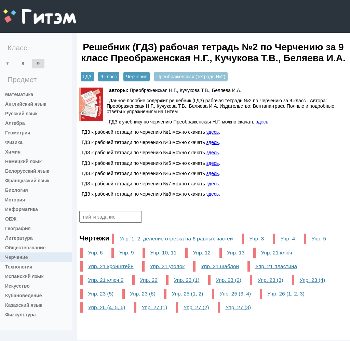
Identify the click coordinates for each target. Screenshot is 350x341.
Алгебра (15, 123)
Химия (13, 152)
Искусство (17, 286)
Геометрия (17, 132)
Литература (19, 238)
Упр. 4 (287, 238)
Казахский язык (23, 305)
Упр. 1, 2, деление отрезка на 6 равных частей (176, 238)
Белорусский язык (27, 171)
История (15, 199)
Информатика (21, 209)
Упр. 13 (236, 252)
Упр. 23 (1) (187, 280)
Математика (19, 94)
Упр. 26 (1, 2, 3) (286, 294)
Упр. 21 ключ (276, 252)
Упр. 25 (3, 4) (235, 294)
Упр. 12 (202, 252)
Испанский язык (24, 276)
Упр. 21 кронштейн (110, 266)
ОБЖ (10, 219)
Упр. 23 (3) (270, 280)
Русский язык (21, 113)
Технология (18, 267)
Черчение (16, 257)
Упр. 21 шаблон (220, 266)
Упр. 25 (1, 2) (187, 294)
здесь (262, 121)
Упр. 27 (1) (154, 307)
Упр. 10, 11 (163, 252)
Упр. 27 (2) (196, 307)
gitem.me (21, 12)
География (18, 228)
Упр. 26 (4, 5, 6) (106, 307)
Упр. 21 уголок (167, 266)
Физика (14, 142)
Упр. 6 (95, 252)
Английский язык (25, 104)
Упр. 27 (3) (238, 307)
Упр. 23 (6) (143, 294)
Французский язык (27, 180)
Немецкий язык (23, 161)
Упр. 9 (126, 252)
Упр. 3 (256, 238)
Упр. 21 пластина (276, 266)
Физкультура (20, 314)
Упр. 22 (149, 280)
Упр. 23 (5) (100, 294)
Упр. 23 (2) (228, 280)
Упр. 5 (318, 238)
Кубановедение (23, 295)
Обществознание (25, 247)
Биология (16, 190)
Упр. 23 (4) (312, 280)
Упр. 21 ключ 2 (105, 280)
